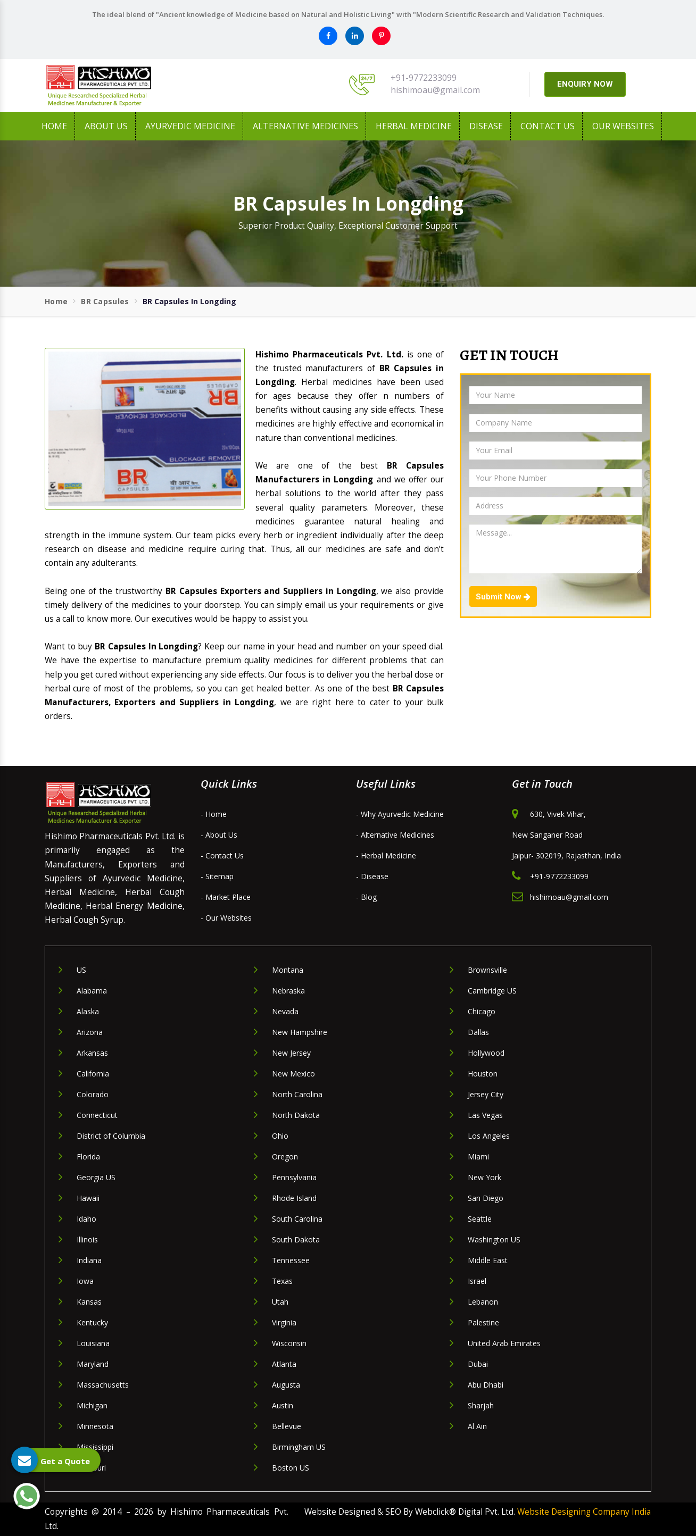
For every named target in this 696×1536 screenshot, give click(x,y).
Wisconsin (289, 1343)
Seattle (480, 1219)
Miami (478, 1156)
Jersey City (485, 1094)
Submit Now (503, 597)
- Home (214, 814)
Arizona (90, 1032)
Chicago (481, 1011)
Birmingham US (299, 1447)
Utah (280, 1302)
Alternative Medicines (305, 126)
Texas (282, 1281)
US (81, 970)
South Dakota (296, 1239)
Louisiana (93, 1343)
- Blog (366, 897)
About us (106, 126)
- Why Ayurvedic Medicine (400, 814)
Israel (477, 1281)
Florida (88, 1156)
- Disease (372, 876)
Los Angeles (489, 1136)
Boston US (290, 1468)
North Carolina (297, 1094)
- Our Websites (226, 918)
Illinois (87, 1239)
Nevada (285, 1011)
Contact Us (547, 126)
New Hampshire (299, 1032)
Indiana (89, 1260)
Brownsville (487, 970)
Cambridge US (492, 991)
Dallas (478, 1032)
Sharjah (481, 1405)
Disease (486, 126)
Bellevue (286, 1426)
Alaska (88, 1011)
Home (54, 126)
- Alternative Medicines (395, 835)
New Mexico (293, 1073)
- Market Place (226, 897)
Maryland (93, 1364)
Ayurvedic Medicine (190, 126)
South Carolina (297, 1219)
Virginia (284, 1322)
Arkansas (92, 1053)
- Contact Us (222, 855)
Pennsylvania (294, 1177)
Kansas (89, 1302)
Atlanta (284, 1364)
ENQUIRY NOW (585, 84)
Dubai (478, 1364)
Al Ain (477, 1426)
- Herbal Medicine (386, 855)
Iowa (85, 1281)
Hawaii (88, 1198)
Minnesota (95, 1426)
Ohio (280, 1136)
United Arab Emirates (504, 1343)
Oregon (285, 1156)
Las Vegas (485, 1115)
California (93, 1073)
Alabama (92, 991)
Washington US (494, 1239)
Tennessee (291, 1260)
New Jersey (291, 1053)
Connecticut (97, 1115)
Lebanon (483, 1302)
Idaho (86, 1219)
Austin (282, 1405)
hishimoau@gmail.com (435, 90)
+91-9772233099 (424, 78)
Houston (483, 1073)
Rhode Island (294, 1198)
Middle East (488, 1260)
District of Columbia (111, 1136)
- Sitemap (217, 876)
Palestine (483, 1322)
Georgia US (96, 1177)
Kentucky (92, 1322)
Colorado (93, 1094)
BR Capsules (105, 301)
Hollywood (486, 1053)
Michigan (92, 1405)
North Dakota (296, 1115)
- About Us (219, 835)
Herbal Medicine (414, 126)
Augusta (286, 1385)
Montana (287, 970)
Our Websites (623, 126)
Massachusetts (103, 1385)
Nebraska (288, 991)
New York (484, 1177)
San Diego (485, 1198)
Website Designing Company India (584, 1511)
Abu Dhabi (485, 1385)
